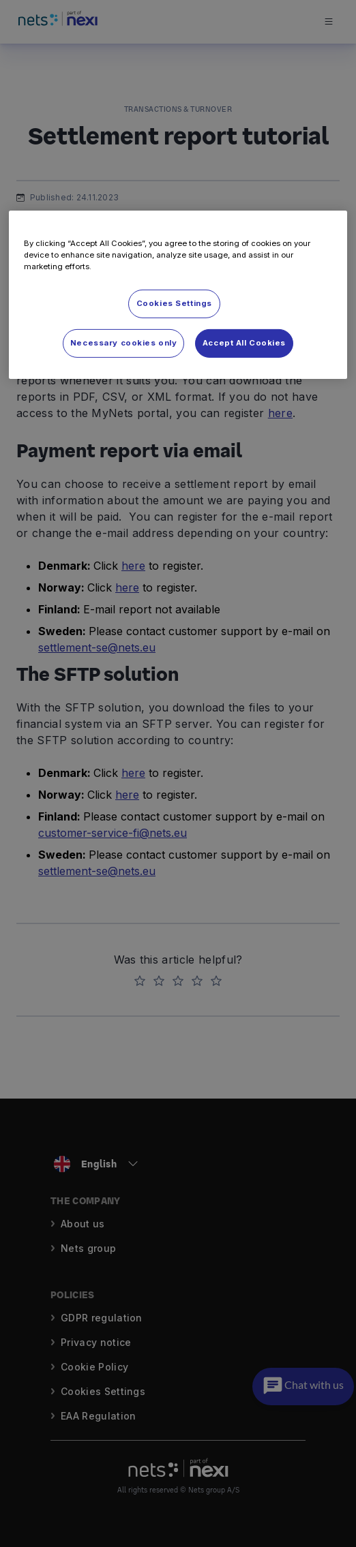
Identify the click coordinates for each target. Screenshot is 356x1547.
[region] (178, 294)
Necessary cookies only (123, 342)
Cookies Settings (174, 303)
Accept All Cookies (244, 342)
